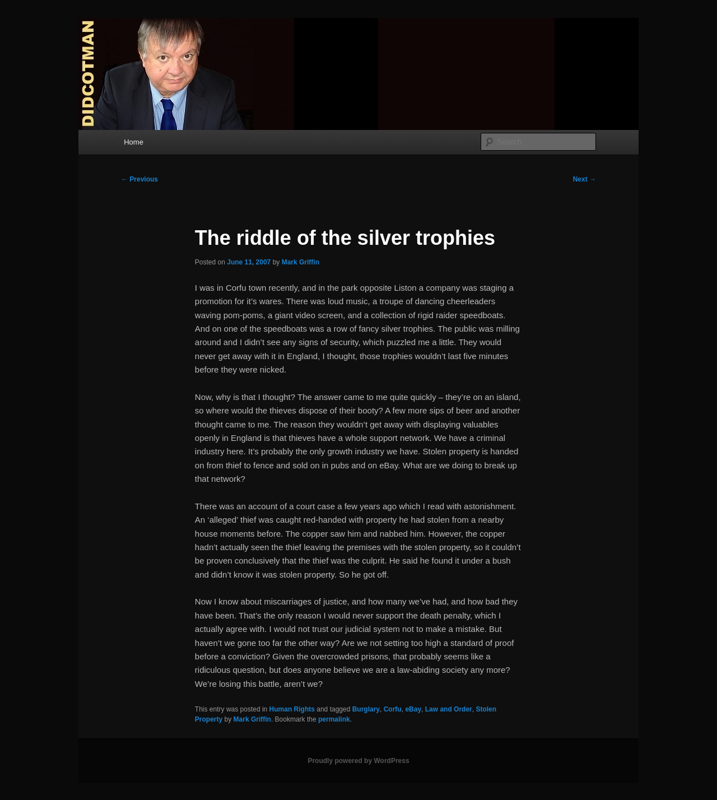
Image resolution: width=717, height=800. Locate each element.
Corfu (393, 709)
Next (584, 179)
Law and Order (448, 709)
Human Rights (292, 709)
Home (133, 142)
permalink (334, 719)
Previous (139, 179)
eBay (413, 709)
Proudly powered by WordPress (358, 761)
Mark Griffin (300, 262)
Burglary (366, 709)
